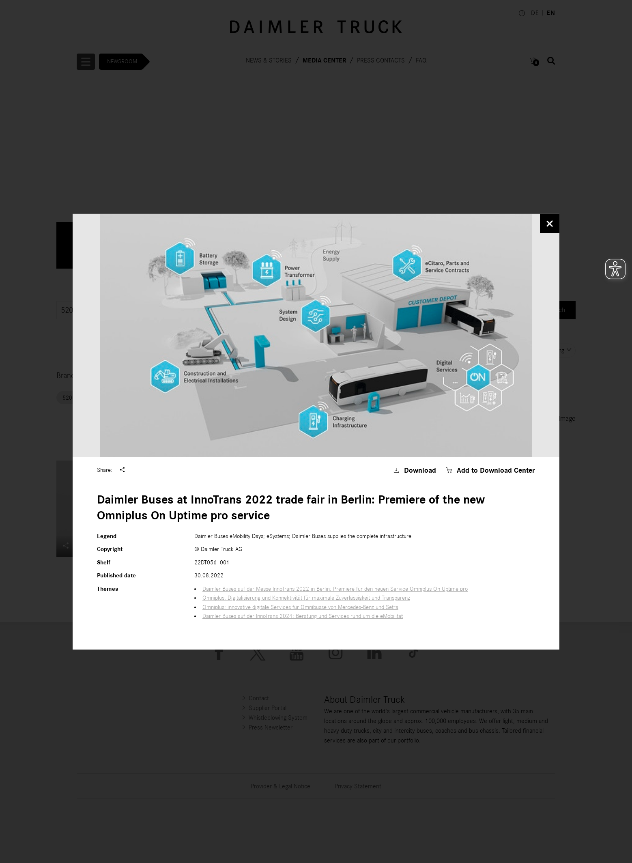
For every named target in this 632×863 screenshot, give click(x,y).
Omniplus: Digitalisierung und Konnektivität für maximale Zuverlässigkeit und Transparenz (306, 598)
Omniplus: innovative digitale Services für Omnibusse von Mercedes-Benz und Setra (300, 607)
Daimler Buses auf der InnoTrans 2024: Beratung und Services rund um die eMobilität (302, 616)
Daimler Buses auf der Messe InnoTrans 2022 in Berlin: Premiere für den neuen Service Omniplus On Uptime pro (335, 589)
